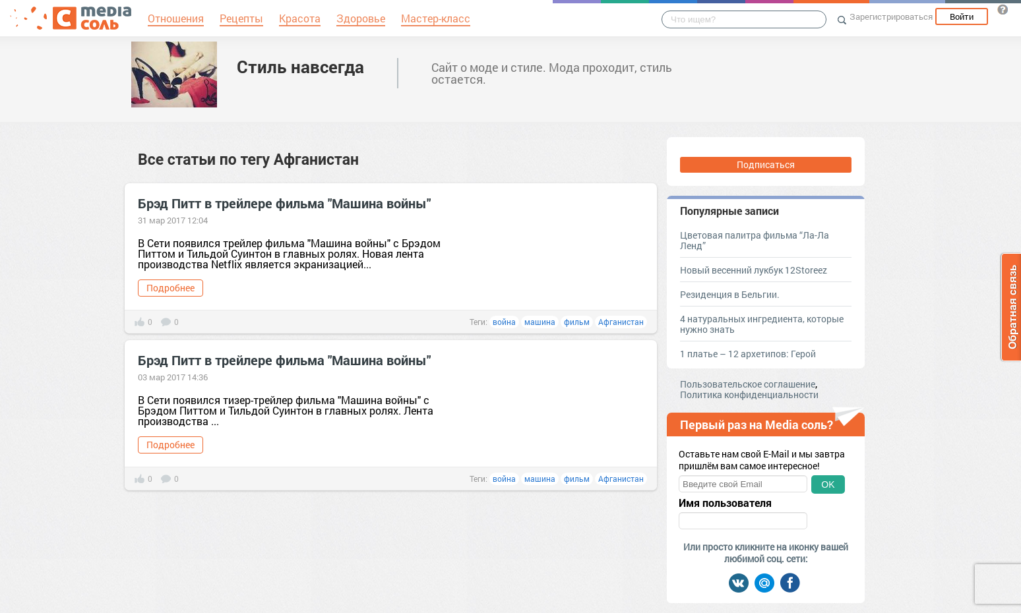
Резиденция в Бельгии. (730, 294)
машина (539, 321)
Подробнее (170, 287)
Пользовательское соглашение (747, 384)
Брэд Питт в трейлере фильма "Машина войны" (284, 203)
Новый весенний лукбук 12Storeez (753, 270)
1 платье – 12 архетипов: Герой (748, 353)
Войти (962, 16)
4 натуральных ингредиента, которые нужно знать (762, 324)
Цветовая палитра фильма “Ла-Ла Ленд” (754, 240)
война (504, 321)
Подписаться (766, 164)
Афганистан (621, 321)
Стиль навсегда (300, 66)
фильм (577, 321)
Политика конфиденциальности (749, 394)
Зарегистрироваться (891, 16)
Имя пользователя (725, 503)
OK (827, 484)
